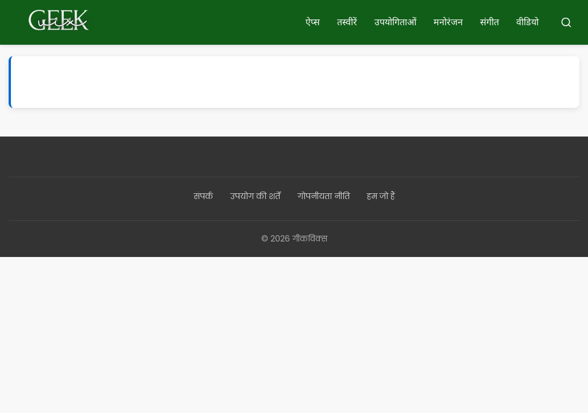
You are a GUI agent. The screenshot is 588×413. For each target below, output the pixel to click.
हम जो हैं (381, 196)
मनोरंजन (448, 22)
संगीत (489, 22)
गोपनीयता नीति (323, 196)
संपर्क (203, 196)
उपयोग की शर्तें (255, 196)
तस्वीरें (347, 22)
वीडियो (527, 22)
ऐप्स (312, 22)
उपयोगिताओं (395, 22)
